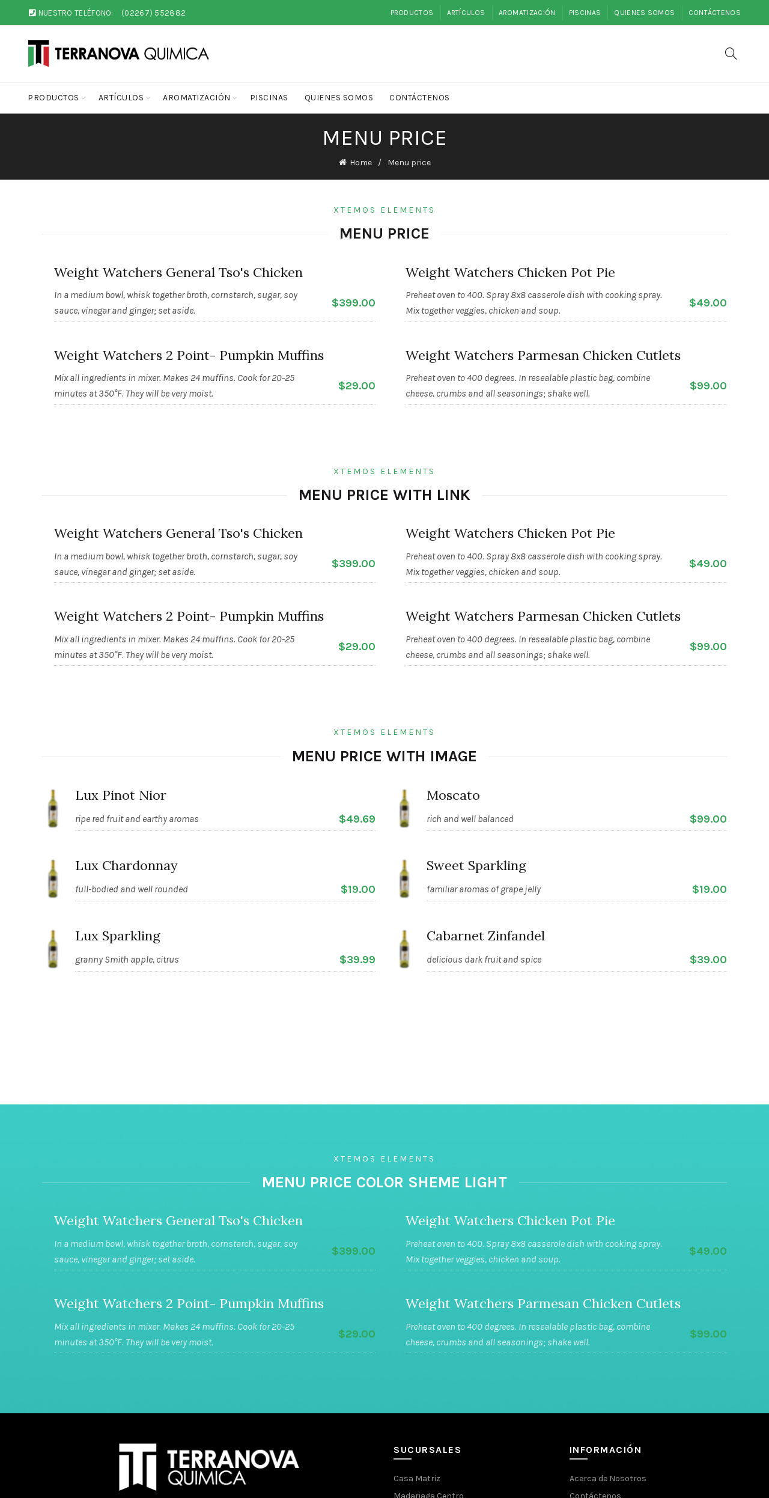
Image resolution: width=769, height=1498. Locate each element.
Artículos (466, 12)
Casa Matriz (417, 1478)
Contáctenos (714, 12)
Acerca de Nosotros (608, 1478)
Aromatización (527, 12)
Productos (412, 12)
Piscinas (585, 12)
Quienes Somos (644, 12)
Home (361, 162)
